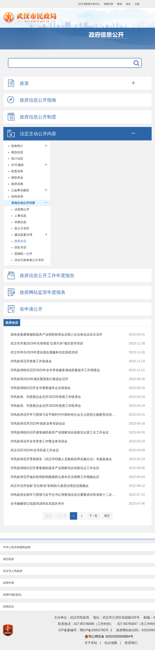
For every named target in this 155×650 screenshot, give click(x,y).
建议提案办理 (23, 234)
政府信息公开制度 (31, 117)
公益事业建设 (20, 190)
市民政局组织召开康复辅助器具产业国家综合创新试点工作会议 (65, 468)
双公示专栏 (21, 228)
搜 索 (136, 63)
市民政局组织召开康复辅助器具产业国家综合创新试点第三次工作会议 (65, 432)
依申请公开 (25, 309)
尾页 (107, 515)
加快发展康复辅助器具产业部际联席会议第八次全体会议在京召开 (65, 334)
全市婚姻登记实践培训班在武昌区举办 (65, 503)
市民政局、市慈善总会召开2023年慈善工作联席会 (65, 397)
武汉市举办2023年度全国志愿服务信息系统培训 (65, 352)
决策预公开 (21, 209)
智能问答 (108, 4)
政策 (18, 83)
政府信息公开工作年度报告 (40, 275)
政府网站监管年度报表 (36, 292)
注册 (137, 4)
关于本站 (91, 642)
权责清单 (17, 171)
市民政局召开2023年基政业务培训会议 (65, 423)
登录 (128, 4)
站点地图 (111, 642)
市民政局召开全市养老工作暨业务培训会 (65, 441)
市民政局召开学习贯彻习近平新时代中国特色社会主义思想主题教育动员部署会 (65, 414)
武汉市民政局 (68, 18)
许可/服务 (17, 165)
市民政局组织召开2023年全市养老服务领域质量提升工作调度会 (65, 370)
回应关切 (20, 247)
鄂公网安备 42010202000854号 (109, 636)
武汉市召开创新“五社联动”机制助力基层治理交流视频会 (65, 485)
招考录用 (17, 196)
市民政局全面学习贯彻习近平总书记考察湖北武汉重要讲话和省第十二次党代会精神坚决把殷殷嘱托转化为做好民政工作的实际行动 (65, 494)
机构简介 (17, 146)
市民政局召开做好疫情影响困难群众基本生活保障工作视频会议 (65, 477)
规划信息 (17, 152)
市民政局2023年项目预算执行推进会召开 (65, 379)
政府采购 (17, 183)
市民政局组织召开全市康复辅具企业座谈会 (65, 388)
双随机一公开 (23, 253)
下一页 (93, 515)
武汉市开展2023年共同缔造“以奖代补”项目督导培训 (65, 343)
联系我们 (131, 642)
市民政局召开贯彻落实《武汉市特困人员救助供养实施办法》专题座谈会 (65, 459)
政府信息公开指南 (31, 100)
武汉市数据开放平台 (89, 4)
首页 (48, 515)
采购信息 (20, 222)
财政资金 (17, 177)
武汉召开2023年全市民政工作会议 (65, 450)
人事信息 (20, 215)
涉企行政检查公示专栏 (29, 260)
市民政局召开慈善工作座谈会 (65, 361)
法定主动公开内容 (31, 133)
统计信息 (17, 158)
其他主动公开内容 (23, 202)
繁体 (119, 4)
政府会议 (20, 241)
